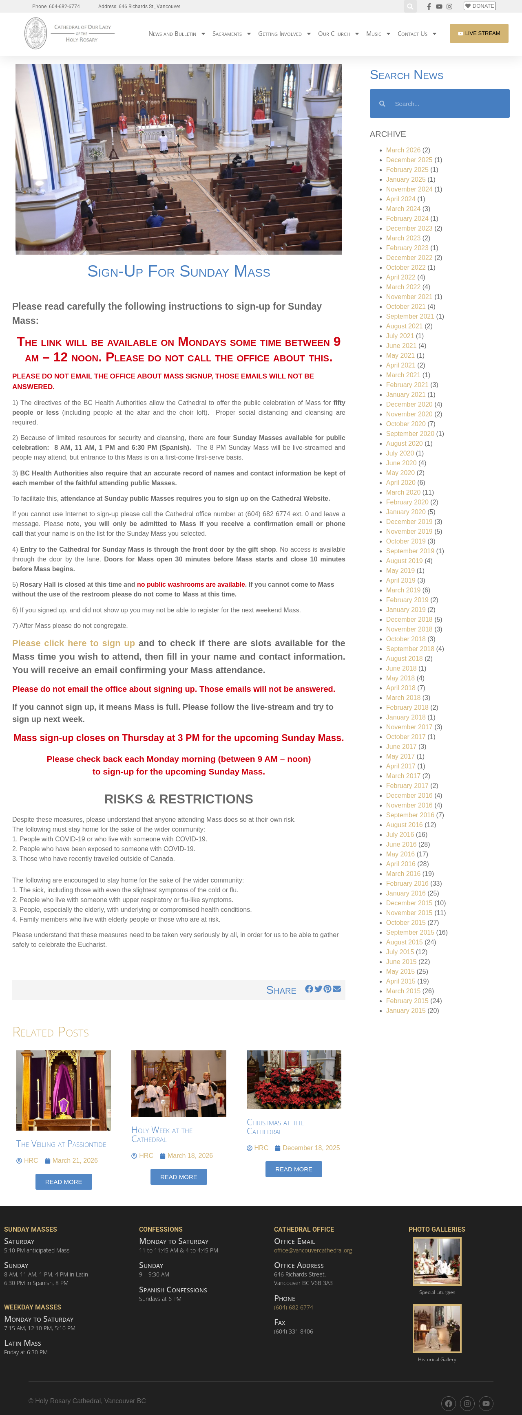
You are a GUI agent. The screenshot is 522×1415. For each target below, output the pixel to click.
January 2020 (406, 511)
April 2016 (401, 863)
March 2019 (403, 590)
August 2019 (404, 560)
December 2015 (409, 903)
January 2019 (406, 609)
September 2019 (410, 551)
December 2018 (409, 619)
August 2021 (404, 326)
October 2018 (406, 639)
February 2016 (407, 883)
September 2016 (410, 815)
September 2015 (410, 932)
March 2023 (403, 238)
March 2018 (403, 697)
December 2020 (409, 404)
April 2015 (401, 981)
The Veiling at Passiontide (61, 1143)
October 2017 (406, 736)
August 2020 (404, 443)
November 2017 (409, 727)
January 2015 (406, 1010)
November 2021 (409, 296)
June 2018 (401, 668)
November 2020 (409, 414)
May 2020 (400, 472)
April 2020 (401, 482)
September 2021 (410, 316)
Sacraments (232, 33)
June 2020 (401, 463)
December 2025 (409, 159)
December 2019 (409, 521)
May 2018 (400, 678)
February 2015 (407, 1000)
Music (379, 33)
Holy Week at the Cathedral (161, 1133)
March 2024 (403, 208)
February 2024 (407, 218)
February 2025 (407, 169)
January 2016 (406, 893)
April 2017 (401, 766)
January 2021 (406, 394)
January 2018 (406, 717)
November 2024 (409, 189)
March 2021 (403, 375)
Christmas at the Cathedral (275, 1126)
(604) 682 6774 (293, 1307)
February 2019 (407, 599)
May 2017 (400, 756)
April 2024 (401, 199)
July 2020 (400, 453)
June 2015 (401, 961)
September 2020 (410, 433)
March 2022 (403, 287)
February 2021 (407, 384)
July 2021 (400, 335)
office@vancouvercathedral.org (313, 1250)
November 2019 (409, 531)
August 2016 (404, 824)
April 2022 (401, 277)
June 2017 (401, 746)
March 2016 (403, 873)
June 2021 (401, 345)
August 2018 (404, 658)
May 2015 (400, 971)
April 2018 (401, 687)
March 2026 (403, 150)
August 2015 (404, 942)
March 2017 (403, 775)
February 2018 (407, 707)
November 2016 (409, 805)
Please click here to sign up (73, 643)
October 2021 (406, 306)
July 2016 (400, 834)
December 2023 (409, 228)
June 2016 (401, 844)
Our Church (339, 33)
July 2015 (400, 951)
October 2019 (406, 541)
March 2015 (403, 991)
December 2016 (409, 795)
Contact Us (418, 33)
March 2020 (403, 492)
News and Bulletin (177, 33)
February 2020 (407, 502)
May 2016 (400, 854)
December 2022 (409, 257)
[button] (410, 6)
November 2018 (409, 629)
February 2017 (407, 785)
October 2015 (406, 922)
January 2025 (406, 179)
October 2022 (406, 267)
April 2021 (401, 365)
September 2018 (410, 648)
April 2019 (401, 580)
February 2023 (407, 247)
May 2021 (400, 355)
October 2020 (406, 423)
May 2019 (400, 570)
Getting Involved (285, 33)
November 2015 (409, 912)
